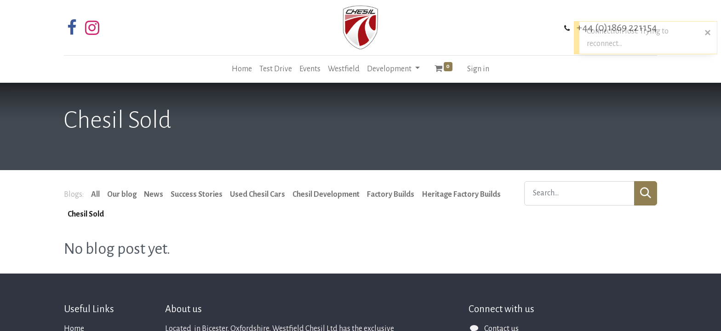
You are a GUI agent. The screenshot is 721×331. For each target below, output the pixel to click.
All (95, 194)
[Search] (645, 193)
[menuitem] (242, 69)
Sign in (478, 69)
